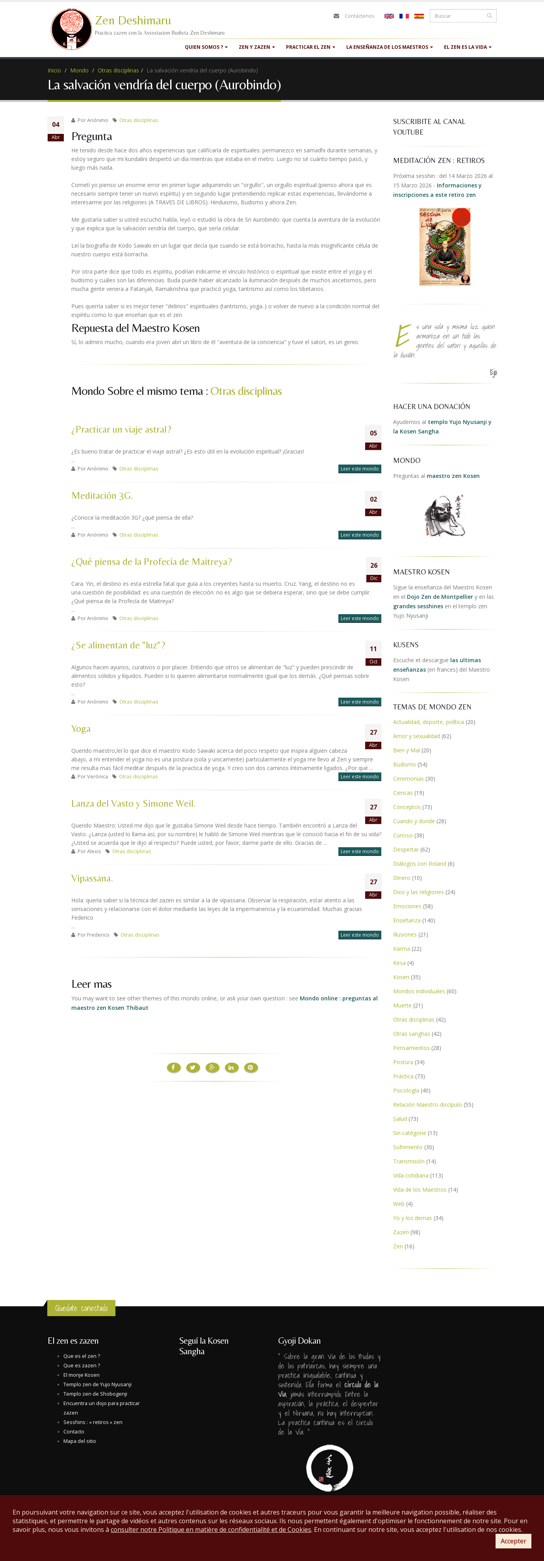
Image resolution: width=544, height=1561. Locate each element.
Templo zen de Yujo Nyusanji (97, 1384)
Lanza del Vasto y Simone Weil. (133, 803)
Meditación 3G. (102, 495)
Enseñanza (407, 920)
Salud (400, 1118)
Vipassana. (92, 878)
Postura (403, 1062)
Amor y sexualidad (416, 736)
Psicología (406, 1090)
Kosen (401, 977)
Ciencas (403, 792)
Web (399, 1203)
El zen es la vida (468, 47)
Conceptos (407, 807)
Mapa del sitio (79, 1441)
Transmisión (409, 1161)
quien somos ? (206, 47)
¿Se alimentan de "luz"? (118, 645)
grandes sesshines (418, 606)
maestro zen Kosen (453, 476)
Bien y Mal (406, 750)
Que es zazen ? (81, 1365)
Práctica (403, 1076)
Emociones (407, 906)
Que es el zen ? (81, 1356)
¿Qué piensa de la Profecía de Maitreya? (151, 561)
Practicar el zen (310, 47)
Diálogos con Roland (419, 863)
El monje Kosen (81, 1375)
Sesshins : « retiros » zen (93, 1422)
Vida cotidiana (411, 1175)
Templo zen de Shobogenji (95, 1394)
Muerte (402, 1005)
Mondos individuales (419, 991)
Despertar (406, 849)
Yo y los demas (412, 1218)
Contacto (73, 1431)
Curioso (403, 835)
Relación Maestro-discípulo (427, 1104)
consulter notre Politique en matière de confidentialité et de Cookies (211, 1529)
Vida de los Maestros (420, 1189)
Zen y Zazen (257, 47)
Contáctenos (360, 16)
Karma (401, 948)
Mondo (79, 70)
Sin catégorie (409, 1133)
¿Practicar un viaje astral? (121, 429)
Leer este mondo (360, 468)
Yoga (81, 728)
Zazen (401, 1232)
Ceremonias (408, 778)
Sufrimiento (408, 1147)
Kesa (399, 963)
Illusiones (405, 934)
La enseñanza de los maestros (389, 47)
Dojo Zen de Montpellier (440, 596)
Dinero (401, 877)
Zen (398, 1246)
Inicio (54, 70)
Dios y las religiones (418, 892)
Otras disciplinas (118, 70)
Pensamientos (411, 1048)
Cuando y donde (414, 821)
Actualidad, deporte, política (428, 722)
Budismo (404, 764)
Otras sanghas (411, 1033)
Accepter (513, 1541)
